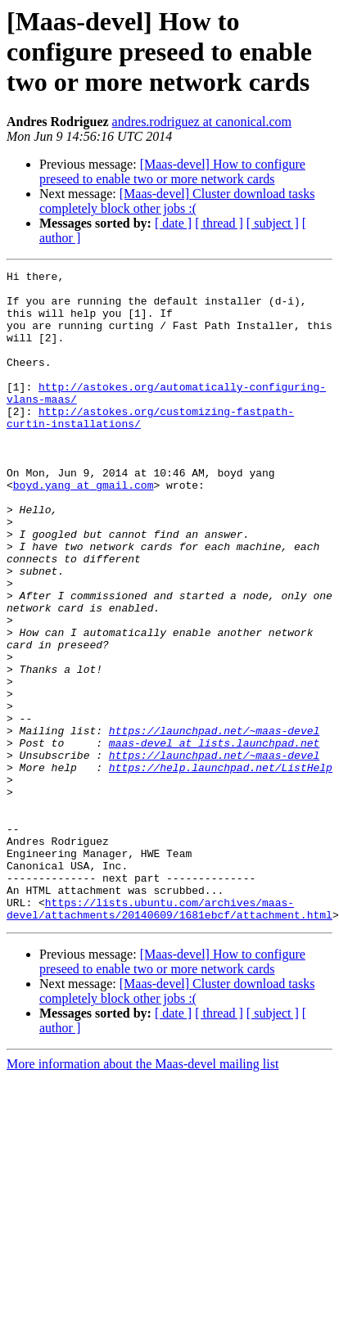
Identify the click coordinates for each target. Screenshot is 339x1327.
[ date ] (173, 223)
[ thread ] (219, 223)
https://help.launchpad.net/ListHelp (220, 867)
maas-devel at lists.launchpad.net (214, 838)
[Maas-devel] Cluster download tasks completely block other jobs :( (176, 201)
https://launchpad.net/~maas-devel (214, 823)
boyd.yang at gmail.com (83, 528)
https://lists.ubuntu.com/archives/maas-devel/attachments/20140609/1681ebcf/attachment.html (169, 1037)
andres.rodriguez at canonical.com (202, 122)
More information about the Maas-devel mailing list (142, 1194)
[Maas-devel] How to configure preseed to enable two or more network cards (172, 171)
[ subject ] (272, 223)
